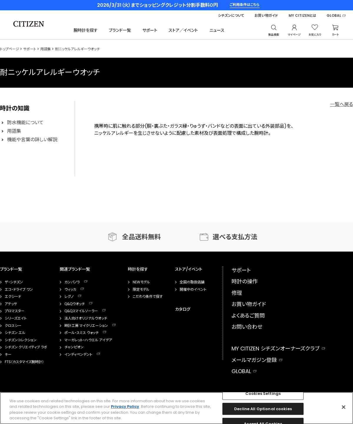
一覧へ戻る (341, 104)
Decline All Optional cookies (263, 409)
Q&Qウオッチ (74, 304)
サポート (149, 30)
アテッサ (11, 304)
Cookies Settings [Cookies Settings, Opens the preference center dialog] (263, 393)
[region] (176, 408)
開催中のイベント (193, 289)
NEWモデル (141, 282)
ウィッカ (70, 289)
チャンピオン (74, 347)
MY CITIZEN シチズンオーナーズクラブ (275, 348)
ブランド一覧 (120, 30)
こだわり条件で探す (148, 296)
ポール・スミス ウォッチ (81, 332)
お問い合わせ (247, 326)
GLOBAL (334, 16)
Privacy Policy (125, 406)
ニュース (216, 30)
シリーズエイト (16, 318)
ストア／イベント (183, 30)
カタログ (182, 309)
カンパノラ (72, 282)
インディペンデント (78, 354)
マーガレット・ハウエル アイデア (88, 340)
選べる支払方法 (235, 237)
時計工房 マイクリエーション (86, 325)
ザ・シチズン (14, 282)
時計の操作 (245, 281)
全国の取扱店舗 (192, 282)
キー (8, 354)
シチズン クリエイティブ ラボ (26, 347)
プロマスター (14, 311)
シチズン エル (15, 332)
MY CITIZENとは (302, 16)
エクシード (13, 296)
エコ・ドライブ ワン (19, 289)
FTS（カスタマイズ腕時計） (24, 362)
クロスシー (13, 325)
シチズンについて (231, 16)
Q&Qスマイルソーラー (81, 311)
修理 (237, 293)
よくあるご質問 (248, 315)
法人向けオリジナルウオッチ (85, 318)
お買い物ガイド (266, 16)
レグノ (69, 296)
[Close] (343, 406)
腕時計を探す (86, 30)
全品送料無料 (141, 237)
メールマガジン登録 (254, 360)
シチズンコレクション (20, 340)
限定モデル (141, 289)
